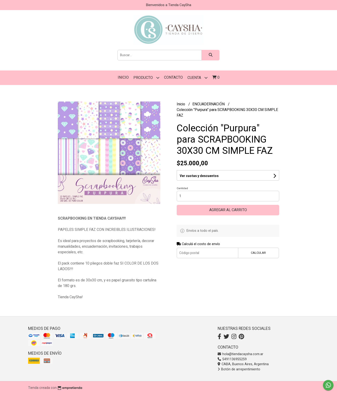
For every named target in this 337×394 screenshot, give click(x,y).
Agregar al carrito (228, 210)
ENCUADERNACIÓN (209, 104)
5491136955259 (232, 359)
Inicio (123, 77)
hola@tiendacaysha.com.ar (240, 354)
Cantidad (182, 188)
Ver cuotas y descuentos (199, 175)
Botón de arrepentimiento (239, 369)
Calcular (258, 253)
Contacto (173, 77)
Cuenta (197, 77)
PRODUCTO (146, 77)
